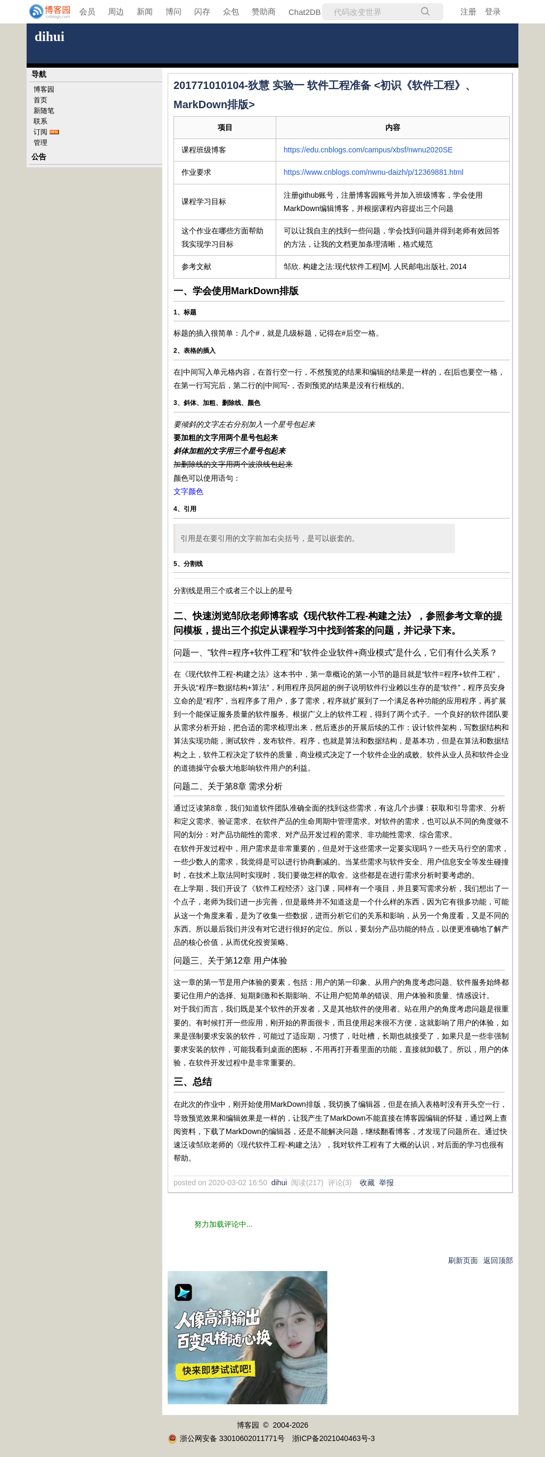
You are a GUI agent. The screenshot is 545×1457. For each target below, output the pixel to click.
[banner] (42, 11)
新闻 (145, 11)
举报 (386, 1182)
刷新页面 (463, 1260)
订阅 (40, 132)
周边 (116, 11)
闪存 (202, 11)
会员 (87, 11)
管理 (40, 143)
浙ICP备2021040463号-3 (333, 1438)
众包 (231, 11)
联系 (40, 121)
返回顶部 (498, 1260)
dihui (49, 36)
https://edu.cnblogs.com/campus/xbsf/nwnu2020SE (368, 149)
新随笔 (44, 111)
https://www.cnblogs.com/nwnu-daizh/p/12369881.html (374, 172)
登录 (493, 11)
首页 (40, 100)
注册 (468, 11)
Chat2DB (304, 12)
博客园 (44, 89)
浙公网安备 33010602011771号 (226, 1438)
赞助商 (264, 11)
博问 (173, 11)
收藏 (367, 1182)
